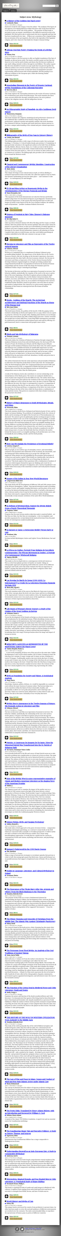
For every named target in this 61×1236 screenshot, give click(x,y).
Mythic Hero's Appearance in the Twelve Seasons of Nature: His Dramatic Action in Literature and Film (30, 704)
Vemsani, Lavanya (11, 336)
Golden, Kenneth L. (12, 824)
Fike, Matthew (10, 851)
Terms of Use (38, 1228)
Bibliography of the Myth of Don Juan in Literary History (30, 135)
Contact (26, 1228)
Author (13, 11)
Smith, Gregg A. (11, 992)
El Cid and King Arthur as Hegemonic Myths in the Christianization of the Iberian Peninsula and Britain (26, 189)
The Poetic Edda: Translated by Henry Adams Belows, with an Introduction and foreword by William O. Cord (29, 1111)
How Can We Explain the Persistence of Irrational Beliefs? (30, 444)
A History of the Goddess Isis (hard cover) (23, 21)
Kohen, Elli (9, 1203)
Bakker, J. (9, 786)
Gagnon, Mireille (11, 557)
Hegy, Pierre (10, 680)
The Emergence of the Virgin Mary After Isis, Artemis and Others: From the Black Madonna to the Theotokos (29, 890)
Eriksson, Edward (11, 249)
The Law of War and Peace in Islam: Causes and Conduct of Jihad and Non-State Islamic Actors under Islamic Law (29, 1080)
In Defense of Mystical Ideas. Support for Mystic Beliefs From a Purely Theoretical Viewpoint (28, 507)
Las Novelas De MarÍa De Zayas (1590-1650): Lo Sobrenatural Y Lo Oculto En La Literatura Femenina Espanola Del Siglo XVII (30, 582)
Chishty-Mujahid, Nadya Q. (14, 649)
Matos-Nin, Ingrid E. (12, 587)
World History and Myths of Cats (20, 1201)
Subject (6, 11)
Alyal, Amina (10, 169)
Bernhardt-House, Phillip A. (14, 1184)
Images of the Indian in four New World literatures (27, 478)
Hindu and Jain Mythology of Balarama (22, 334)
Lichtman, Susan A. (12, 613)
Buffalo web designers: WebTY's (27, 1232)
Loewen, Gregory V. (12, 446)
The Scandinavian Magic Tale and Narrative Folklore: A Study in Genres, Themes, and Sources (30, 1132)
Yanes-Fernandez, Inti (13, 193)
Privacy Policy (32, 1228)
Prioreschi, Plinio (11, 407)
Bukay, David (10, 923)
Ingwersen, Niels (11, 1136)
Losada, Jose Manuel (12, 137)
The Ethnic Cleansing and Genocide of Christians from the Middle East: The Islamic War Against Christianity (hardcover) (30, 920)
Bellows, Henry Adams (13, 1115)
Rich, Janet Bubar (11, 307)
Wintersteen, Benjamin (13, 114)
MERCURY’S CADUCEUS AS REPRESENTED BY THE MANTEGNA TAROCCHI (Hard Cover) (26, 645)
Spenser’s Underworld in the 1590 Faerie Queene (26, 849)
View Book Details (16, 46)
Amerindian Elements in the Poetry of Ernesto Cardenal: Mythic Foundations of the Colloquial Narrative (28, 86)
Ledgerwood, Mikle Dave (14, 481)
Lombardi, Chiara (11, 23)
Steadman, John (11, 534)
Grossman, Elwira (11, 875)
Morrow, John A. (11, 90)
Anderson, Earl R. (11, 1156)
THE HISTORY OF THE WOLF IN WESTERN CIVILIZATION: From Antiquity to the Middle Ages (30, 1018)
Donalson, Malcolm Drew (14, 894)
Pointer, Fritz (10, 54)
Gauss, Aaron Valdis (12, 955)
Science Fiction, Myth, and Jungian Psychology (25, 822)
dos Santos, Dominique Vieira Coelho (17, 750)
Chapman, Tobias (11, 510)
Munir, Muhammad (12, 1084)
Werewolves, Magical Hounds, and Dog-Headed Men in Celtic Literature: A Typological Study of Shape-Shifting (30, 1180)
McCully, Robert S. (11, 219)
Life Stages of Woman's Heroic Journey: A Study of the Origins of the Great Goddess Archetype (28, 610)
